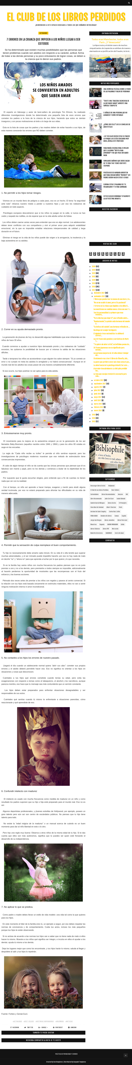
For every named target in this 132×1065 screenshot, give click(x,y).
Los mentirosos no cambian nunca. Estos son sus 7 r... (112, 309)
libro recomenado (96, 499)
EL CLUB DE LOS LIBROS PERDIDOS (66, 17)
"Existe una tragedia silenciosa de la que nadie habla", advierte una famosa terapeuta (116, 103)
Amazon (120, 494)
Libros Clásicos (95, 529)
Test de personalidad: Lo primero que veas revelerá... (108, 314)
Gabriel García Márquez (98, 503)
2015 (94, 418)
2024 (94, 266)
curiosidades (95, 494)
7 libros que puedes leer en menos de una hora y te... (112, 299)
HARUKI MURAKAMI (112, 524)
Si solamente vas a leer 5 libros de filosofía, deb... (110, 358)
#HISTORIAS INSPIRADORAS (45, 1021)
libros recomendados (108, 494)
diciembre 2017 (99, 293)
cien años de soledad (97, 507)
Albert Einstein (111, 507)
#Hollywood (59, 1021)
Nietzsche (115, 529)
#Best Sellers (29, 1021)
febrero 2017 (99, 407)
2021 (94, 277)
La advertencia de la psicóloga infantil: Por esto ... (111, 365)
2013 (94, 421)
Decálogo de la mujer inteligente (104, 330)
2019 (94, 283)
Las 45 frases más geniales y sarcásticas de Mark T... (111, 340)
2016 (94, 415)
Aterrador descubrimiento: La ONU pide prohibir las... (110, 370)
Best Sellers (115, 490)
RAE (127, 494)
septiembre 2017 (100, 384)
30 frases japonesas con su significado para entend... (108, 349)
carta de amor (119, 533)
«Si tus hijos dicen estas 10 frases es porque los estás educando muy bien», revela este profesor (116, 138)
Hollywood (111, 486)
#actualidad (17, 1021)
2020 (94, 280)
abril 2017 (97, 400)
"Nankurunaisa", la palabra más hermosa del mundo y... (111, 322)
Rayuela (102, 524)
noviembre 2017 (100, 296)
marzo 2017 (98, 404)
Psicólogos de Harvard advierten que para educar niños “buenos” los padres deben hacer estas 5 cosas (116, 175)
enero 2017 (98, 410)
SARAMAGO (109, 533)
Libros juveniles (109, 520)
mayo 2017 (98, 397)
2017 (94, 290)
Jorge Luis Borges (96, 520)
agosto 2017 (98, 387)
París (120, 507)
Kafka (122, 524)
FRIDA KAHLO (94, 516)
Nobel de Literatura (97, 533)
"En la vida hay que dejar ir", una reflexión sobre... (110, 318)
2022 (94, 273)
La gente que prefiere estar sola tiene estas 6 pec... (111, 362)
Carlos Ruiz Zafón (114, 511)
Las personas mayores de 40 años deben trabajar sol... (110, 354)
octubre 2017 (99, 380)
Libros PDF (106, 529)
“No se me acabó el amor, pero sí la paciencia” (109, 303)
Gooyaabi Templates (79, 1062)
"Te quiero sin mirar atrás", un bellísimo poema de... (111, 344)
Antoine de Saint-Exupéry (98, 511)
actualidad (43, 33)
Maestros (94, 524)
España (124, 516)
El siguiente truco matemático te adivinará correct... (108, 335)
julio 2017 (97, 390)
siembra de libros (106, 516)
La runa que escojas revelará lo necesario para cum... (110, 375)
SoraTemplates (58, 1062)
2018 (94, 287)
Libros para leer (122, 520)
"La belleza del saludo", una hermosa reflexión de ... (111, 327)
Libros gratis (112, 503)
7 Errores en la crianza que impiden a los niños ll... (111, 306)
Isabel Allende (121, 499)
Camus (117, 516)
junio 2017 (97, 394)
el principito (122, 503)
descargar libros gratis (98, 486)
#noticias (69, 1021)
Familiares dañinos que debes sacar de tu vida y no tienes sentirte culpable (116, 163)
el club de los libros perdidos (100, 490)
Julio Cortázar (109, 499)
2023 (94, 270)
